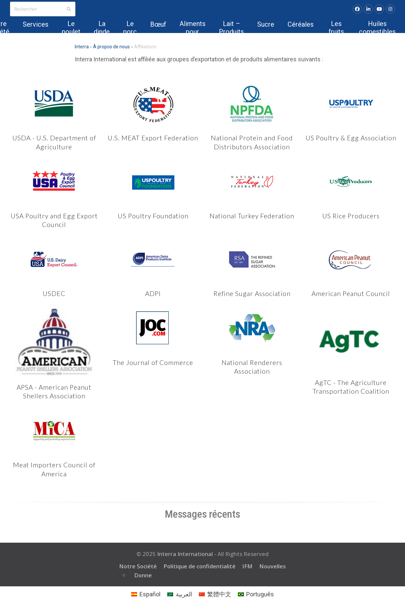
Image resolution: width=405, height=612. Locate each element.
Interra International (185, 554)
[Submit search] (69, 9)
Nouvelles (272, 566)
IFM (247, 566)
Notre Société (138, 566)
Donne (143, 575)
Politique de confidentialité (199, 566)
